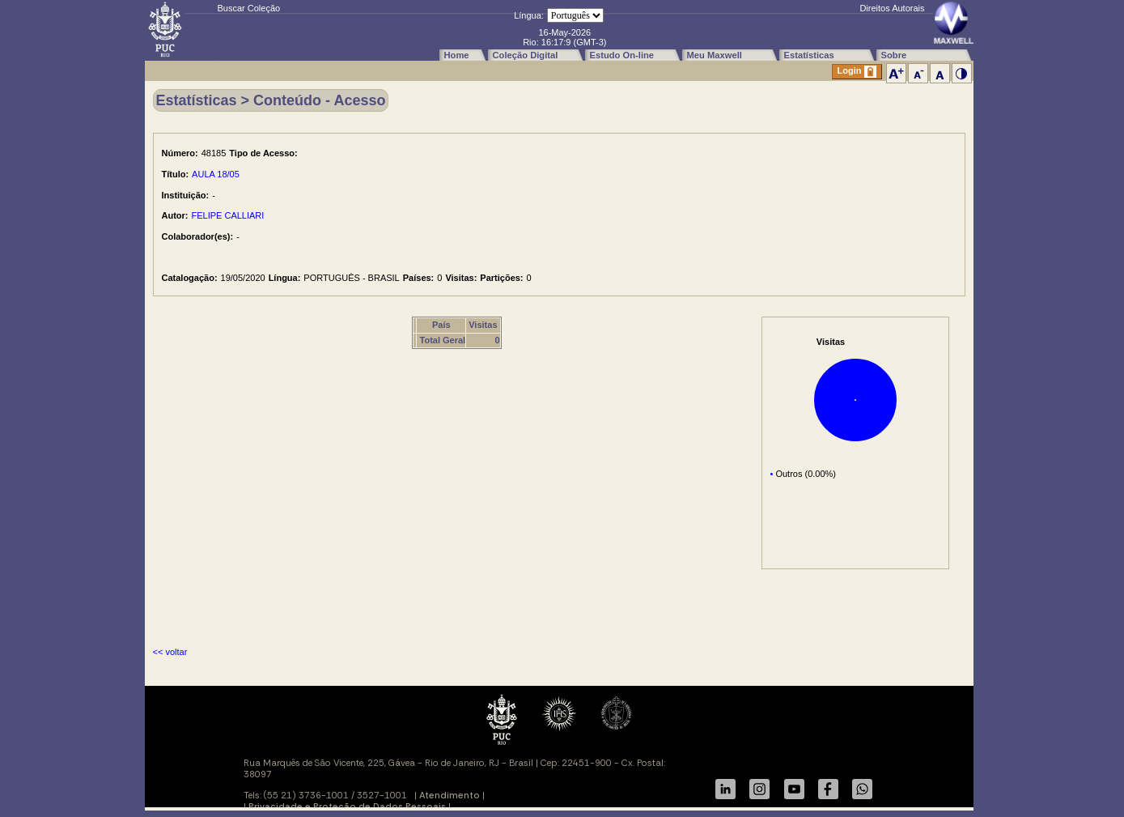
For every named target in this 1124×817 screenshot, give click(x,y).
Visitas (483, 325)
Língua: (529, 15)
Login (857, 72)
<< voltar (170, 652)
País (441, 325)
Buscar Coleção (249, 8)
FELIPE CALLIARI (228, 215)
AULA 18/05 (216, 174)
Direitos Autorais (891, 8)
